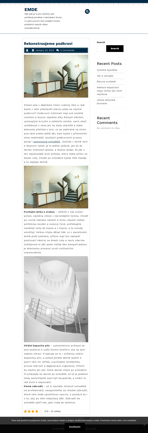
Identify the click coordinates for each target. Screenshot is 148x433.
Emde (30, 9)
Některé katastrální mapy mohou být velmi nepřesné (109, 91)
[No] (144, 424)
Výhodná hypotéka (107, 70)
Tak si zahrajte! (105, 76)
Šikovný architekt (106, 81)
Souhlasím (75, 426)
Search (101, 42)
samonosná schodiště (47, 141)
